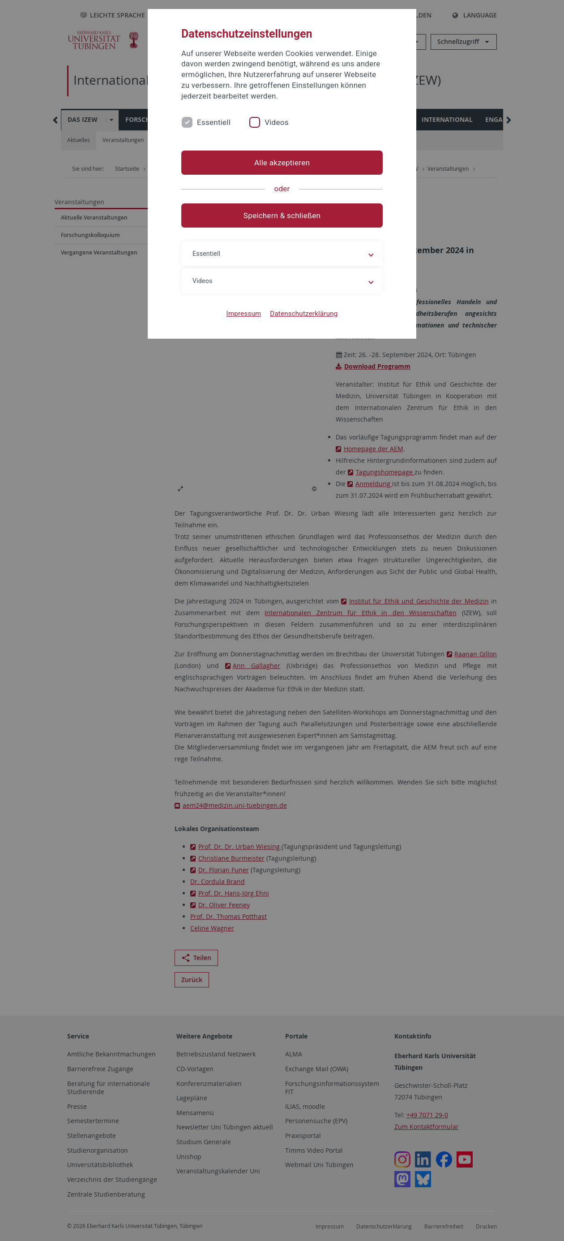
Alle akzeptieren (282, 162)
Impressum (243, 314)
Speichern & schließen (282, 215)
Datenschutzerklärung (304, 314)
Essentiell (214, 122)
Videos (277, 122)
